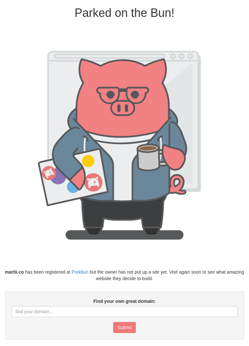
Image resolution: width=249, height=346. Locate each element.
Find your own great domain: (124, 301)
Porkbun (80, 272)
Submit (124, 327)
